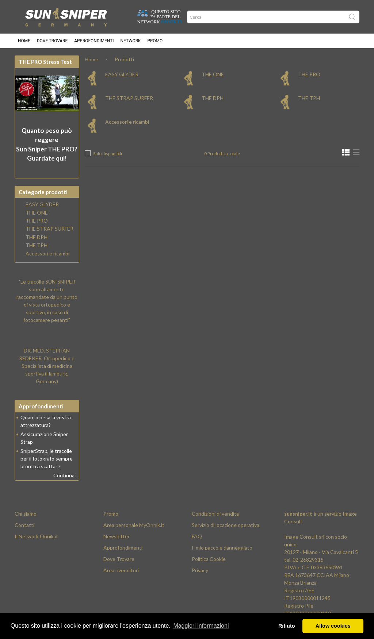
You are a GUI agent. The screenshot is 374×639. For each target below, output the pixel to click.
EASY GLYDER (121, 74)
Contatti (24, 525)
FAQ (197, 536)
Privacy (200, 570)
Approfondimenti (94, 40)
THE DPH (213, 98)
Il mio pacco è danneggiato (222, 547)
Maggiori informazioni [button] (201, 626)
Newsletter (116, 536)
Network (131, 40)
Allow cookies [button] (333, 626)
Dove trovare (52, 40)
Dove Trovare (118, 559)
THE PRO (309, 74)
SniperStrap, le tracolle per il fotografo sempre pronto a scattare (46, 458)
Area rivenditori (121, 570)
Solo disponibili (107, 153)
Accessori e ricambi (127, 122)
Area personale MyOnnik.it (133, 525)
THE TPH (309, 98)
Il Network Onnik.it (36, 536)
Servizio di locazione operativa (225, 525)
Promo (155, 40)
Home (24, 40)
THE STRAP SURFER (129, 98)
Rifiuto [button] (286, 626)
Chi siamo (26, 514)
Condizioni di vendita (215, 514)
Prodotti (124, 59)
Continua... (65, 475)
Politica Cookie (209, 559)
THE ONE (213, 74)
